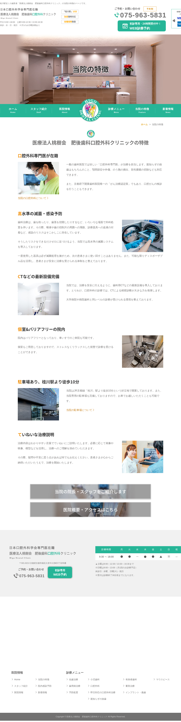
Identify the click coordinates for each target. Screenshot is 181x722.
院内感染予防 (45, 687)
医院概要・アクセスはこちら (90, 510)
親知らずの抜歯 (98, 700)
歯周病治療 (74, 687)
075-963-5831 (143, 16)
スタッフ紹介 (38, 111)
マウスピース (163, 680)
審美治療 (130, 687)
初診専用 (60, 574)
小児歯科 (95, 680)
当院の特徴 (142, 111)
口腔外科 (95, 687)
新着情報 (168, 111)
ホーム (13, 111)
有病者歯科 (131, 680)
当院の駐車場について (79, 410)
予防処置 (73, 693)
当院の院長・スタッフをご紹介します (90, 491)
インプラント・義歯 (136, 693)
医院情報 (64, 111)
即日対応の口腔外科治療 (102, 693)
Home (17, 680)
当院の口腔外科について (32, 198)
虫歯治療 (73, 680)
